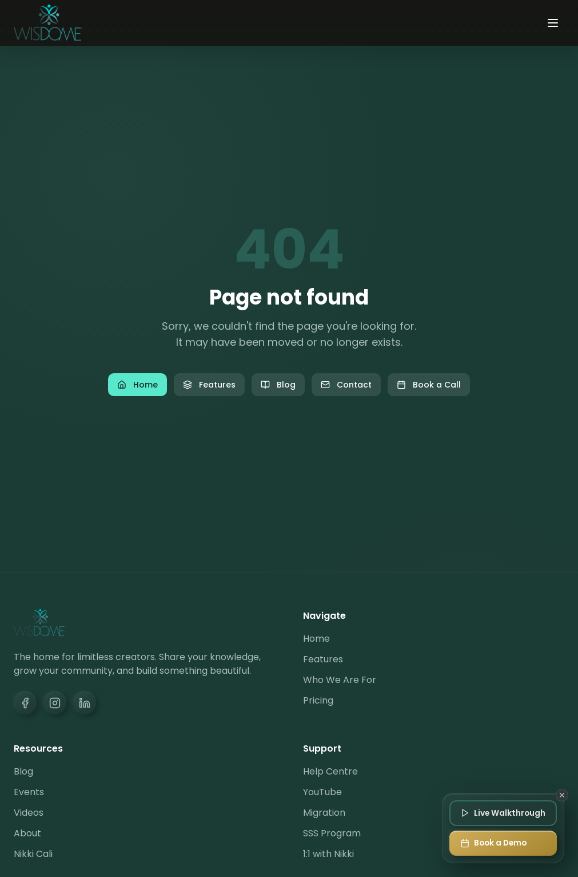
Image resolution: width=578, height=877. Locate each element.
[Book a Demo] (502, 843)
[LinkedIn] (84, 703)
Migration (324, 812)
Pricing (318, 700)
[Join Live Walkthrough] (502, 812)
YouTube (322, 792)
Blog (278, 384)
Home (137, 384)
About (27, 833)
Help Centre (330, 771)
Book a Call (429, 384)
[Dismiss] (562, 794)
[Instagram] (54, 703)
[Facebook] (25, 703)
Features (209, 384)
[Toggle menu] (552, 22)
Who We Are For (339, 679)
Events (29, 792)
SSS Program (332, 833)
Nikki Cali (33, 853)
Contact (346, 384)
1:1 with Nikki (328, 853)
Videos (28, 812)
